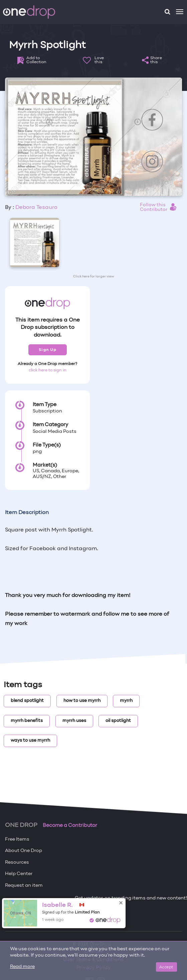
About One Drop (23, 851)
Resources (17, 862)
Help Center (18, 874)
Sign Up (47, 349)
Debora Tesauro (36, 207)
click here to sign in (47, 370)
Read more (22, 967)
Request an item (24, 885)
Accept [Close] (166, 966)
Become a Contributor (70, 825)
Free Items (17, 839)
